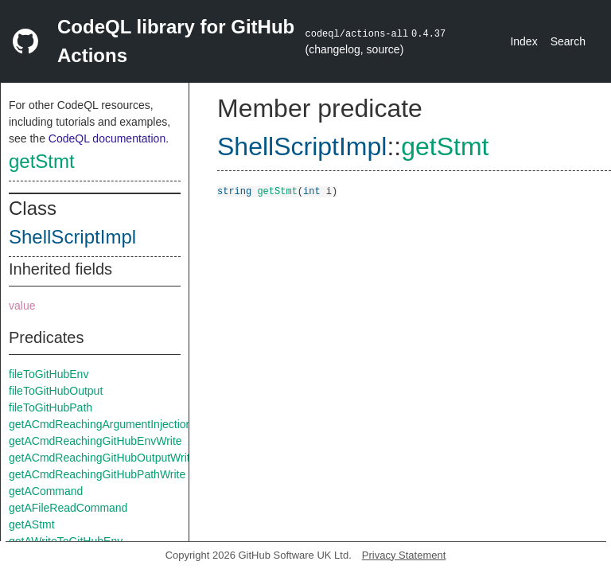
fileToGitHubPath (50, 407)
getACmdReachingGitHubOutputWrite (103, 457)
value (22, 305)
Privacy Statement (404, 555)
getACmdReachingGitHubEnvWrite (95, 441)
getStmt (42, 161)
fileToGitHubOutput (56, 390)
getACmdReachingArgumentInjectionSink (111, 424)
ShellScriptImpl (72, 237)
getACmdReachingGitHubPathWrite (97, 474)
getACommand (46, 491)
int (312, 190)
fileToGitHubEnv (48, 374)
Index (523, 41)
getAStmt (32, 524)
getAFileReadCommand (68, 507)
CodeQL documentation (107, 138)
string (234, 190)
